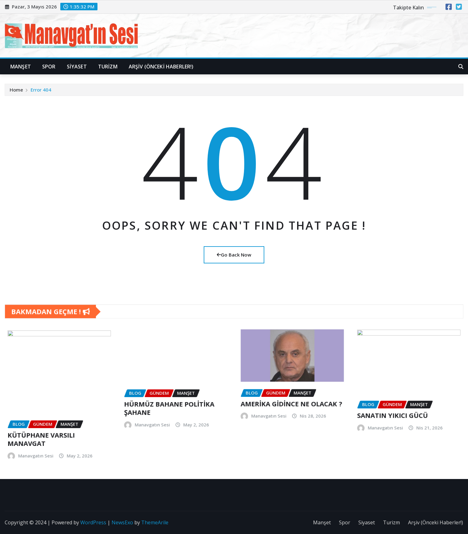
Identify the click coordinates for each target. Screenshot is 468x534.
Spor (49, 66)
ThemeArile (154, 522)
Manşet (20, 66)
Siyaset (77, 66)
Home (16, 97)
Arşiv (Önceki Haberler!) (161, 66)
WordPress (93, 522)
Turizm (107, 66)
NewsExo (122, 522)
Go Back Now (234, 255)
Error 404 (41, 97)
